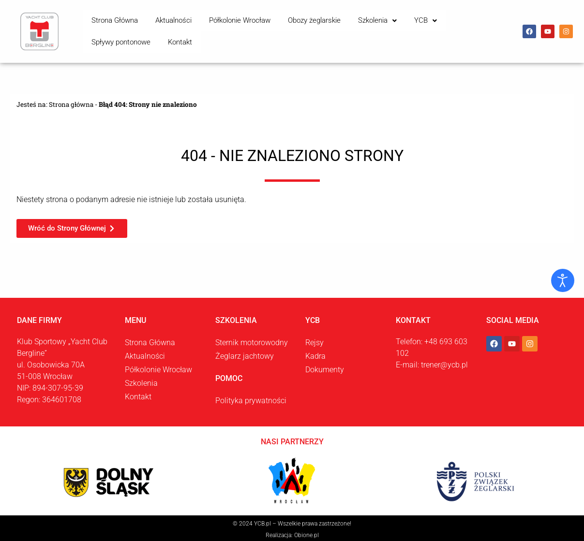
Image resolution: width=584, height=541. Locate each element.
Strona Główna (111, 28)
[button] (342, 29)
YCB (383, 28)
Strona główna (71, 99)
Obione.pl (306, 529)
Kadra (315, 350)
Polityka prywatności (250, 395)
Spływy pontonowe (433, 28)
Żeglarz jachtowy (244, 350)
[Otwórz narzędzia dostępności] (562, 280)
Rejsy (314, 337)
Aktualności (162, 28)
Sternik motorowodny (251, 337)
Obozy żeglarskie (287, 28)
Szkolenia (342, 28)
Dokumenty (324, 364)
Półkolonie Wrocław (220, 28)
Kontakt (485, 28)
